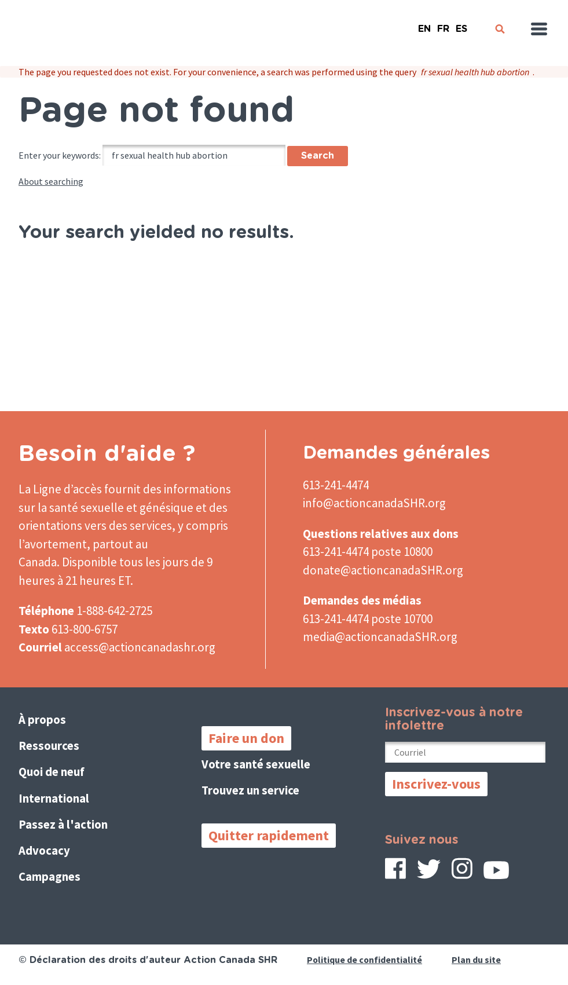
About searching (51, 181)
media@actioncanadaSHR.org (380, 637)
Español (461, 24)
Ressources (49, 745)
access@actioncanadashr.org (139, 647)
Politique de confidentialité (365, 959)
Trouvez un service (251, 790)
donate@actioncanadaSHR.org (383, 570)
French (443, 24)
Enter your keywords (59, 155)
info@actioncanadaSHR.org (374, 503)
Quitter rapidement (268, 835)
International (54, 798)
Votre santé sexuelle (256, 764)
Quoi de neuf (52, 771)
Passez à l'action (63, 824)
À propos (42, 719)
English (424, 24)
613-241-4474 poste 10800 (368, 551)
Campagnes (49, 876)
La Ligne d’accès (60, 489)
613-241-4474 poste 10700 (368, 619)
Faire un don (246, 738)
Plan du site (477, 959)
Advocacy (44, 850)
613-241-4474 (336, 485)
